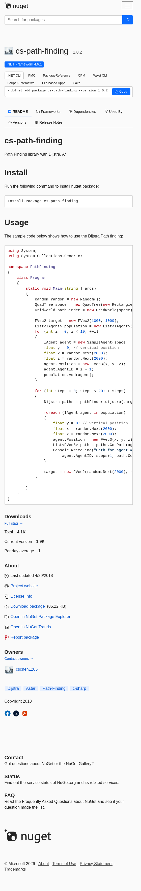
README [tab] (18, 111)
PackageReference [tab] (56, 75)
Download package (28, 606)
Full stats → (14, 523)
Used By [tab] (114, 111)
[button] (121, 91)
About (43, 864)
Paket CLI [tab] (100, 75)
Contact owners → (19, 659)
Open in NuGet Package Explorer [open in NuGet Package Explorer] (40, 616)
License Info (21, 596)
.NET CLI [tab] (14, 75)
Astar (30, 688)
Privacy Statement (96, 864)
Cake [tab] (76, 83)
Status (12, 776)
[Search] (127, 19)
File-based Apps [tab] (53, 83)
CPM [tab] (81, 75)
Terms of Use (64, 864)
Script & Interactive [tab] (21, 83)
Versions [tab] (17, 122)
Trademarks (15, 869)
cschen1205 (27, 669)
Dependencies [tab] (82, 111)
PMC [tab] (31, 75)
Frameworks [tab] (48, 111)
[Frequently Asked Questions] (10, 795)
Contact (14, 757)
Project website (24, 586)
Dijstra (13, 688)
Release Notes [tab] (49, 122)
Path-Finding (54, 688)
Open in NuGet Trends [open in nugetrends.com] (31, 627)
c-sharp (79, 688)
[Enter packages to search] (64, 19)
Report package (25, 637)
